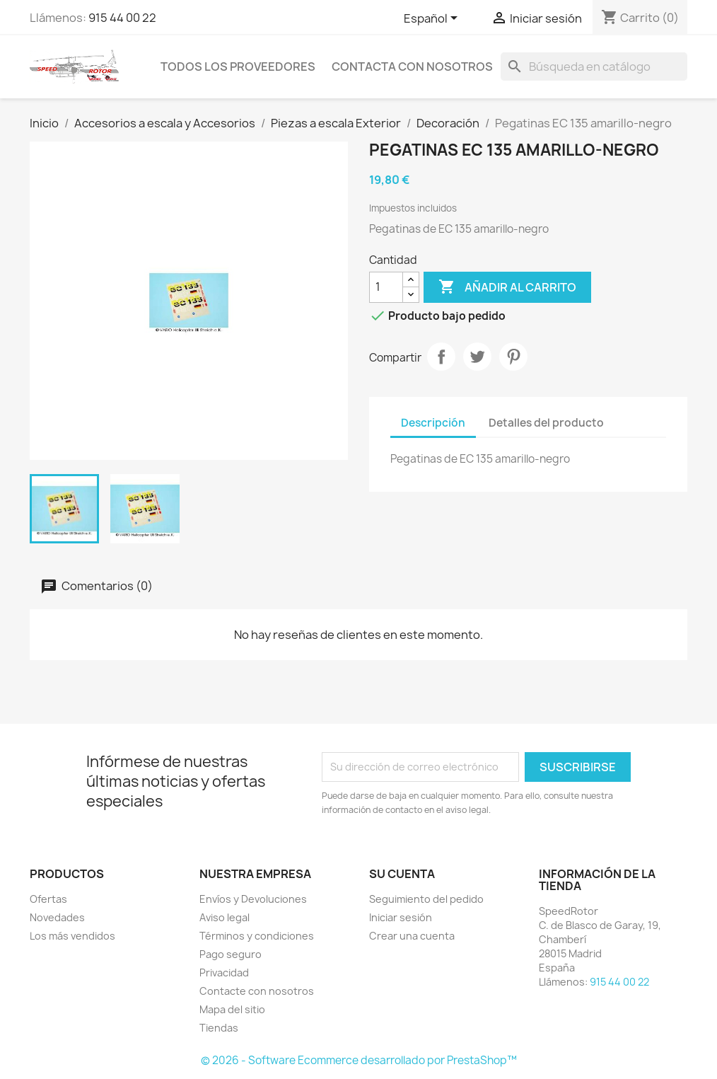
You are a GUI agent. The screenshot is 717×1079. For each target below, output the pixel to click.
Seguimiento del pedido (426, 899)
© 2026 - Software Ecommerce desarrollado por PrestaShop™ (359, 1060)
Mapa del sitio (232, 1009)
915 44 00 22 (122, 17)
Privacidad (224, 972)
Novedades (57, 917)
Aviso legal (224, 917)
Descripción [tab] (433, 422)
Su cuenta (402, 874)
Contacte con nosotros (256, 991)
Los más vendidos (72, 935)
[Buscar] (594, 66)
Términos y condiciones (256, 935)
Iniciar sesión (400, 917)
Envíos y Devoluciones (253, 899)
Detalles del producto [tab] (546, 422)
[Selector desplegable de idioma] (433, 19)
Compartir (441, 356)
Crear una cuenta (412, 935)
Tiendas (218, 1027)
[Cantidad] (386, 287)
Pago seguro (230, 954)
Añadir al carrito (507, 287)
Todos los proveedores (238, 66)
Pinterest (513, 356)
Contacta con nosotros (412, 66)
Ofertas (48, 899)
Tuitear (477, 356)
